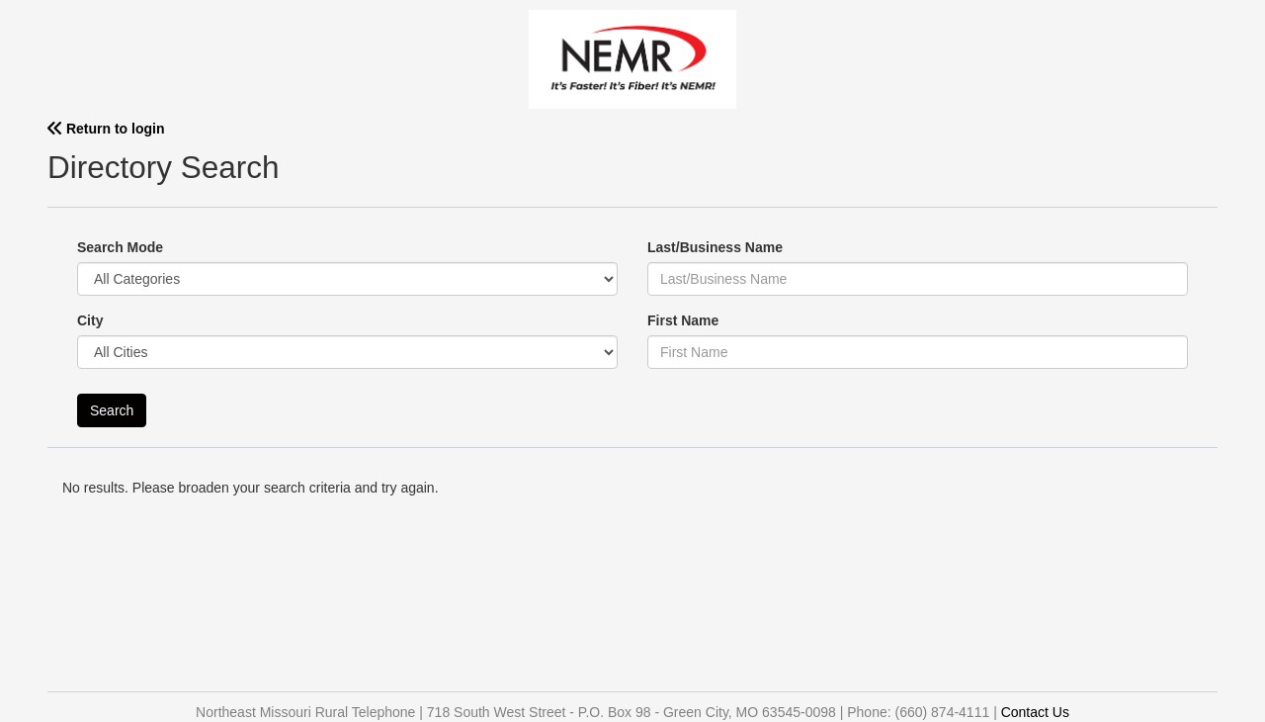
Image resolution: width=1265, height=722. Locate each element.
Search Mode (120, 247)
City (90, 320)
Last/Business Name (715, 247)
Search (111, 410)
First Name (682, 320)
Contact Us (1035, 712)
